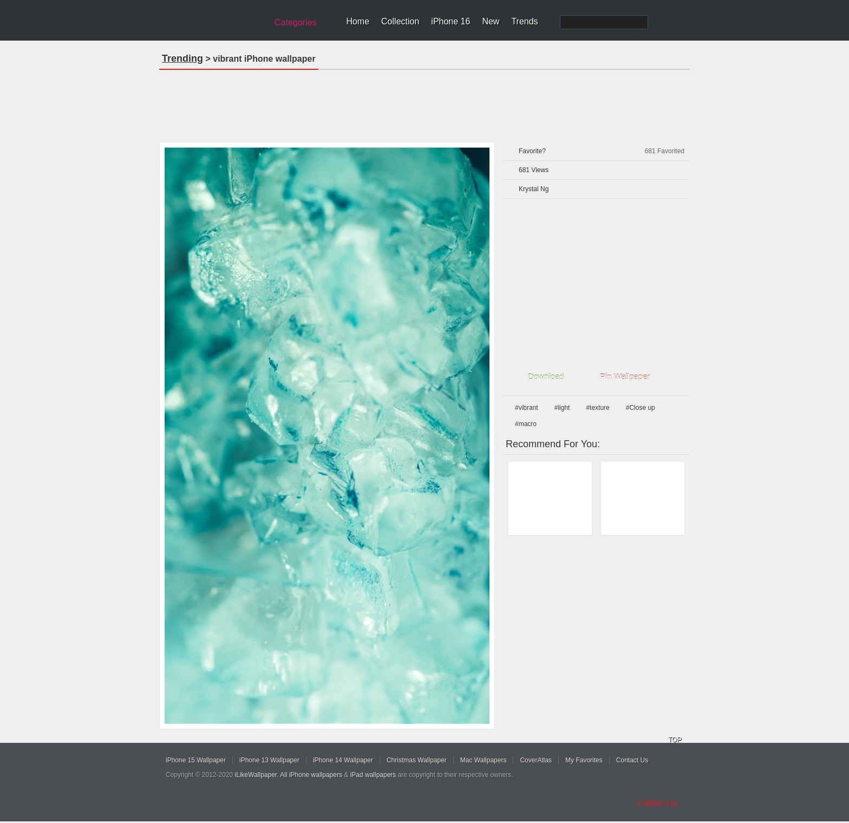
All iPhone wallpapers (311, 775)
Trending (182, 58)
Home (357, 21)
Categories (295, 22)
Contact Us (632, 760)
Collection (400, 21)
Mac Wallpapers (483, 760)
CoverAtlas (536, 760)
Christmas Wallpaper (417, 760)
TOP (674, 739)
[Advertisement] (424, 102)
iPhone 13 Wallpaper (269, 760)
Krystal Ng (533, 189)
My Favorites (584, 760)
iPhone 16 (450, 21)
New (490, 21)
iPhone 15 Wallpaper (196, 760)
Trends (524, 21)
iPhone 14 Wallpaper (343, 760)
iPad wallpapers (373, 775)
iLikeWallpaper (256, 775)
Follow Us (657, 803)
